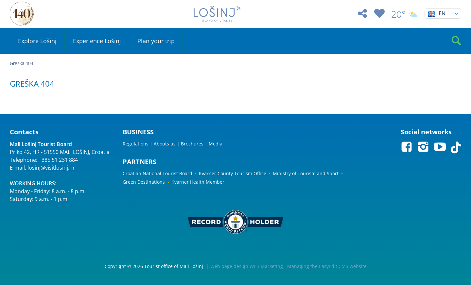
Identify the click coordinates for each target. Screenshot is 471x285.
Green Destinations (144, 182)
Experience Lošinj (97, 41)
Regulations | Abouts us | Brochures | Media (172, 144)
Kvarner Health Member (197, 182)
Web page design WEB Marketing (246, 266)
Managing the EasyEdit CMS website (327, 266)
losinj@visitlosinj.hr (51, 167)
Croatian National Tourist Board (157, 173)
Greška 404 (21, 63)
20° (404, 14)
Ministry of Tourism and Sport (306, 173)
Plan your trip (156, 41)
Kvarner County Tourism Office (232, 173)
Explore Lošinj (37, 41)
